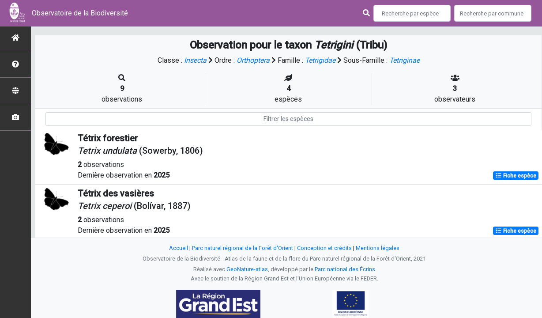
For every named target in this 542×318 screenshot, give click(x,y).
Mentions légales (377, 248)
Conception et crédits (324, 248)
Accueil (178, 248)
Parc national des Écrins (345, 269)
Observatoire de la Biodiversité (80, 13)
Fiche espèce (515, 176)
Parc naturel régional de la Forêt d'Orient (242, 248)
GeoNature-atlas (247, 269)
